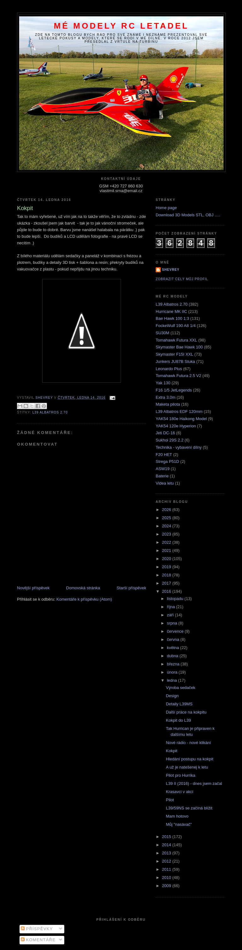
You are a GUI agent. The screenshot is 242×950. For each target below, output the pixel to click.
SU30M (162, 333)
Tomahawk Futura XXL (176, 340)
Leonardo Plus (169, 368)
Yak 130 (163, 383)
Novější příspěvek (33, 588)
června (174, 639)
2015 (167, 836)
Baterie (162, 476)
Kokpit (171, 750)
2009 (167, 885)
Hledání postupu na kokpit (189, 759)
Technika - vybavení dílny (179, 447)
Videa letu (165, 483)
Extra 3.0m (166, 397)
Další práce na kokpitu (186, 712)
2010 (167, 877)
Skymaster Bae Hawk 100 (179, 347)
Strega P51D (167, 461)
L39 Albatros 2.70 (50, 412)
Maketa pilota (168, 404)
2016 (167, 591)
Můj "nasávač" (179, 824)
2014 (167, 844)
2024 (167, 526)
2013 (167, 853)
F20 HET (164, 454)
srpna (172, 623)
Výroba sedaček (180, 687)
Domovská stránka (83, 588)
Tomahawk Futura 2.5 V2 (178, 375)
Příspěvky (37, 928)
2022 (167, 542)
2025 (167, 517)
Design (172, 695)
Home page (166, 207)
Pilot (170, 799)
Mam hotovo (177, 816)
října (171, 606)
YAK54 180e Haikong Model (181, 418)
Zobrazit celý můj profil (182, 279)
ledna (172, 680)
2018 (167, 575)
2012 (167, 861)
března (174, 664)
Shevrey (171, 269)
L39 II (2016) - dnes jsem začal (194, 783)
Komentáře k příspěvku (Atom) (84, 599)
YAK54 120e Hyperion (176, 426)
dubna (173, 655)
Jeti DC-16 (165, 433)
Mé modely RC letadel (121, 26)
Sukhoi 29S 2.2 (169, 440)
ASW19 (163, 468)
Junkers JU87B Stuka (175, 361)
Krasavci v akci (179, 791)
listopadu (176, 598)
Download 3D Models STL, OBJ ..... (188, 215)
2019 (167, 566)
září (171, 615)
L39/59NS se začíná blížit (189, 808)
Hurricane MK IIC (171, 311)
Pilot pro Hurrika (180, 775)
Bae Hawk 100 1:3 (172, 318)
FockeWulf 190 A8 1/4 (176, 325)
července (176, 631)
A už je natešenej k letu (187, 767)
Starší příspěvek (131, 588)
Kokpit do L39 (178, 720)
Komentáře (38, 939)
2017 (167, 583)
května (173, 647)
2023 (167, 534)
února (173, 672)
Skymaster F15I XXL (174, 354)
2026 (167, 509)
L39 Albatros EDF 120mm (179, 411)
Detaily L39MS (179, 704)
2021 (167, 550)
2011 (167, 869)
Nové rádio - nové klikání (188, 742)
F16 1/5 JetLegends (174, 390)
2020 (167, 558)
